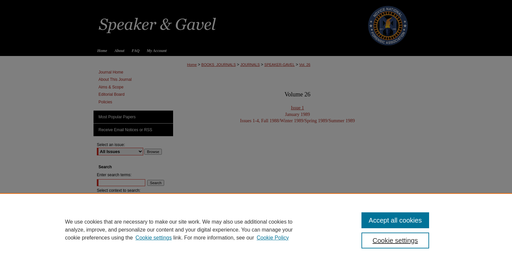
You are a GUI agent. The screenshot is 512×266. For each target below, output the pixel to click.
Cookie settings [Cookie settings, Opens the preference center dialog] (395, 240)
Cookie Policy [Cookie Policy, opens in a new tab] (273, 237)
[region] (256, 229)
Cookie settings (154, 237)
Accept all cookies (395, 220)
